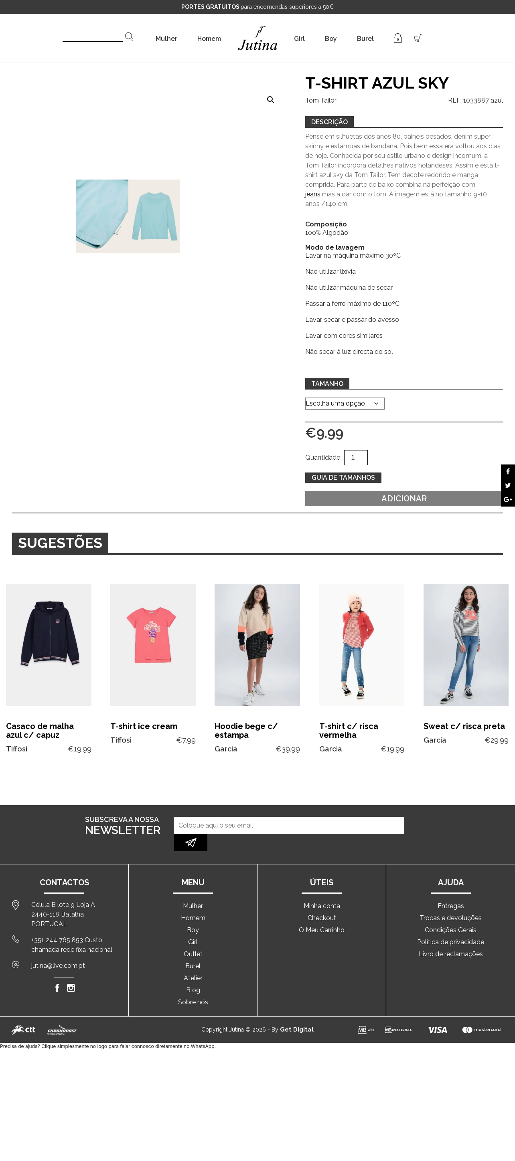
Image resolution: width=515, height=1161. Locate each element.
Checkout (322, 901)
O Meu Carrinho (322, 913)
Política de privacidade (450, 925)
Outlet (193, 937)
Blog (193, 973)
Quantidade (322, 457)
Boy (331, 38)
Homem (209, 38)
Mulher (166, 38)
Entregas (451, 888)
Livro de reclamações (451, 937)
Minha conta (322, 888)
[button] (271, 100)
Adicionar (404, 498)
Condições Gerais (450, 913)
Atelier (193, 961)
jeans (312, 194)
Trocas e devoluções (451, 901)
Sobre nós (193, 985)
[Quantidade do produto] (355, 457)
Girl (299, 38)
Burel (365, 38)
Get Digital (297, 1012)
